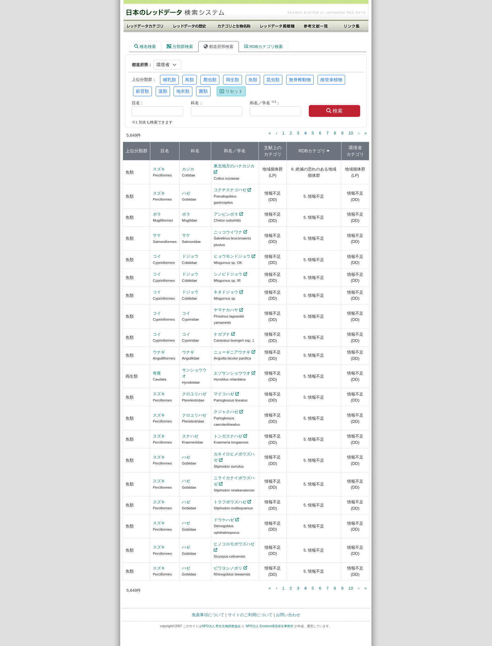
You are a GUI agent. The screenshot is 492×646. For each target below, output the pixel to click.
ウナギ (159, 352)
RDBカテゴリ (311, 150)
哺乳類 (169, 79)
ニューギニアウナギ (232, 352)
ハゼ (186, 193)
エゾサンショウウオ (232, 373)
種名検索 (145, 46)
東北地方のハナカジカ (234, 166)
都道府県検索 (218, 46)
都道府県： (142, 64)
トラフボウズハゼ (230, 502)
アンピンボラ (226, 214)
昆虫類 (273, 79)
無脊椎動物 (300, 79)
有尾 (157, 373)
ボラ (157, 214)
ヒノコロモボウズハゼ (234, 544)
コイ (157, 256)
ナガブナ (222, 334)
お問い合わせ (288, 614)
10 (350, 133)
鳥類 (189, 79)
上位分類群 (136, 150)
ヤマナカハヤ (226, 309)
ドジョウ (190, 256)
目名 (164, 150)
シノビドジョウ (228, 274)
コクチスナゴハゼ (230, 189)
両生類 (232, 79)
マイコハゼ (224, 393)
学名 (241, 150)
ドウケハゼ (224, 519)
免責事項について (208, 614)
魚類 (253, 79)
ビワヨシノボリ (228, 568)
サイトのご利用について (250, 614)
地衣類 (183, 91)
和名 (228, 150)
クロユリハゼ (194, 393)
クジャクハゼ (226, 411)
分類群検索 (180, 46)
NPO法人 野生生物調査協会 (221, 626)
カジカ (188, 169)
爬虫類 (210, 79)
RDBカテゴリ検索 (263, 46)
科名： (197, 103)
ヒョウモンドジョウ (232, 256)
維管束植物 (331, 79)
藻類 (162, 91)
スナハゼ (190, 436)
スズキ (159, 169)
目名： (138, 103)
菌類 (203, 91)
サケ (157, 235)
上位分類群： (144, 79)
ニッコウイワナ (228, 232)
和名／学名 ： (265, 102)
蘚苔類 (142, 91)
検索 (334, 110)
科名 (195, 150)
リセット (231, 91)
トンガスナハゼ (228, 436)
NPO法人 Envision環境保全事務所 (269, 626)
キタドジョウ (226, 292)
